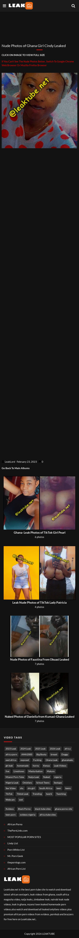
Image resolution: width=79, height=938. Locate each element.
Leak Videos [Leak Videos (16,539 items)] (60, 765)
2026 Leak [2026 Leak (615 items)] (55, 748)
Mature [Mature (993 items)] (50, 771)
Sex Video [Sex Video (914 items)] (11, 788)
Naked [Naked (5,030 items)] (46, 777)
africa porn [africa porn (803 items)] (11, 754)
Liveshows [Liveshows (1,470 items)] (19, 771)
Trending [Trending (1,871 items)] (37, 794)
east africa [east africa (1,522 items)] (11, 760)
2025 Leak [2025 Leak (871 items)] (40, 748)
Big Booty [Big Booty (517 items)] (41, 754)
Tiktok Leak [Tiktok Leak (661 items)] (22, 794)
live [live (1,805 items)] (7, 771)
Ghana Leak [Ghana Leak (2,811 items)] (51, 760)
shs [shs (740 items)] (21, 788)
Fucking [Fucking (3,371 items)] (37, 760)
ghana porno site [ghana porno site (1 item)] (63, 809)
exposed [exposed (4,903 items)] (25, 760)
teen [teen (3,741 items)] (58, 788)
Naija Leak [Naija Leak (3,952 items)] (33, 777)
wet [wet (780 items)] (21, 799)
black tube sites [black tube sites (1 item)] (43, 809)
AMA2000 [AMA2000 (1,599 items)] (26, 754)
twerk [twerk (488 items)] (49, 794)
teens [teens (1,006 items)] (68, 788)
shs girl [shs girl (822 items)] (31, 788)
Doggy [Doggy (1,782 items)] (64, 754)
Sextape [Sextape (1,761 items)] (58, 782)
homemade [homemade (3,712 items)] (22, 765)
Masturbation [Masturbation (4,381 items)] (35, 771)
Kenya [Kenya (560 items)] (46, 765)
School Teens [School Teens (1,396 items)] (43, 782)
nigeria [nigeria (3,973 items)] (57, 777)
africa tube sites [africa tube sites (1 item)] (48, 814)
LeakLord (10, 461)
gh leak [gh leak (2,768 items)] (9, 765)
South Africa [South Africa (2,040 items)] (45, 788)
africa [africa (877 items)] (68, 748)
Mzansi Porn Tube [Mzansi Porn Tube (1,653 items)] (15, 777)
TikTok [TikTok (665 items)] (9, 794)
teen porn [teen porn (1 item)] (11, 814)
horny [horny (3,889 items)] (36, 765)
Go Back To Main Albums (16, 468)
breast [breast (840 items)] (54, 754)
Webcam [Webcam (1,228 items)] (10, 799)
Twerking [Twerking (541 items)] (61, 794)
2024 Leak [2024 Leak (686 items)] (25, 748)
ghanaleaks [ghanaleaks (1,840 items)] (67, 760)
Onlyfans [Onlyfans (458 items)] (27, 782)
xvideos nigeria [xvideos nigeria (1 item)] (27, 814)
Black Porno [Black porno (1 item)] (24, 809)
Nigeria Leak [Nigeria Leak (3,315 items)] (12, 782)
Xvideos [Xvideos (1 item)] (10, 809)
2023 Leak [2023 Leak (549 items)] (11, 748)
